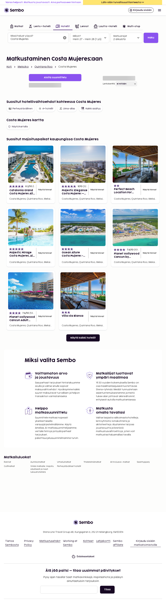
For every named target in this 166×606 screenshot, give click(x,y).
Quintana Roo (44, 66)
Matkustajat (120, 36)
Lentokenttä (109, 84)
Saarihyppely (143, 462)
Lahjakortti (103, 541)
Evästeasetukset (83, 557)
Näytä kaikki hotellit (83, 338)
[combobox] (36, 39)
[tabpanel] (83, 38)
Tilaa (107, 590)
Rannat (7, 462)
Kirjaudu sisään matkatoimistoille (145, 543)
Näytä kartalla (18, 126)
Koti (9, 66)
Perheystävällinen (20, 108)
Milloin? (77, 36)
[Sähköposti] (68, 590)
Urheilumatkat (64, 462)
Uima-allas (67, 108)
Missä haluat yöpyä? (22, 36)
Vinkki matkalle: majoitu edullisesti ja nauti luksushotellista (42, 469)
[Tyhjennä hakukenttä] (65, 38)
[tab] (17, 26)
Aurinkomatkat (37, 462)
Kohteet (88, 541)
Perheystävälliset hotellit (69, 466)
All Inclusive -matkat (120, 462)
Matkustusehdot (49, 541)
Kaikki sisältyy (91, 108)
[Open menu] (159, 10)
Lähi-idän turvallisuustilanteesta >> (122, 2)
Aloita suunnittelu (55, 77)
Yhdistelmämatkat (92, 462)
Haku (151, 38)
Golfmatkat (9, 466)
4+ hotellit (45, 108)
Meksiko (23, 66)
